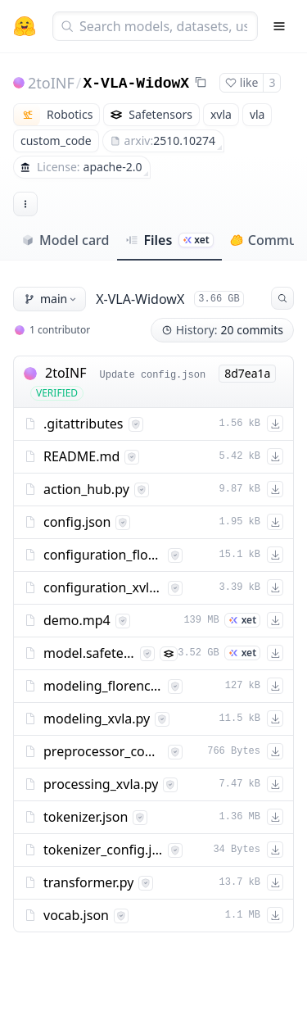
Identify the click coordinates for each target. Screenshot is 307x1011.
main (51, 298)
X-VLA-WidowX (137, 83)
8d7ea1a (247, 373)
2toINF (51, 83)
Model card (65, 240)
